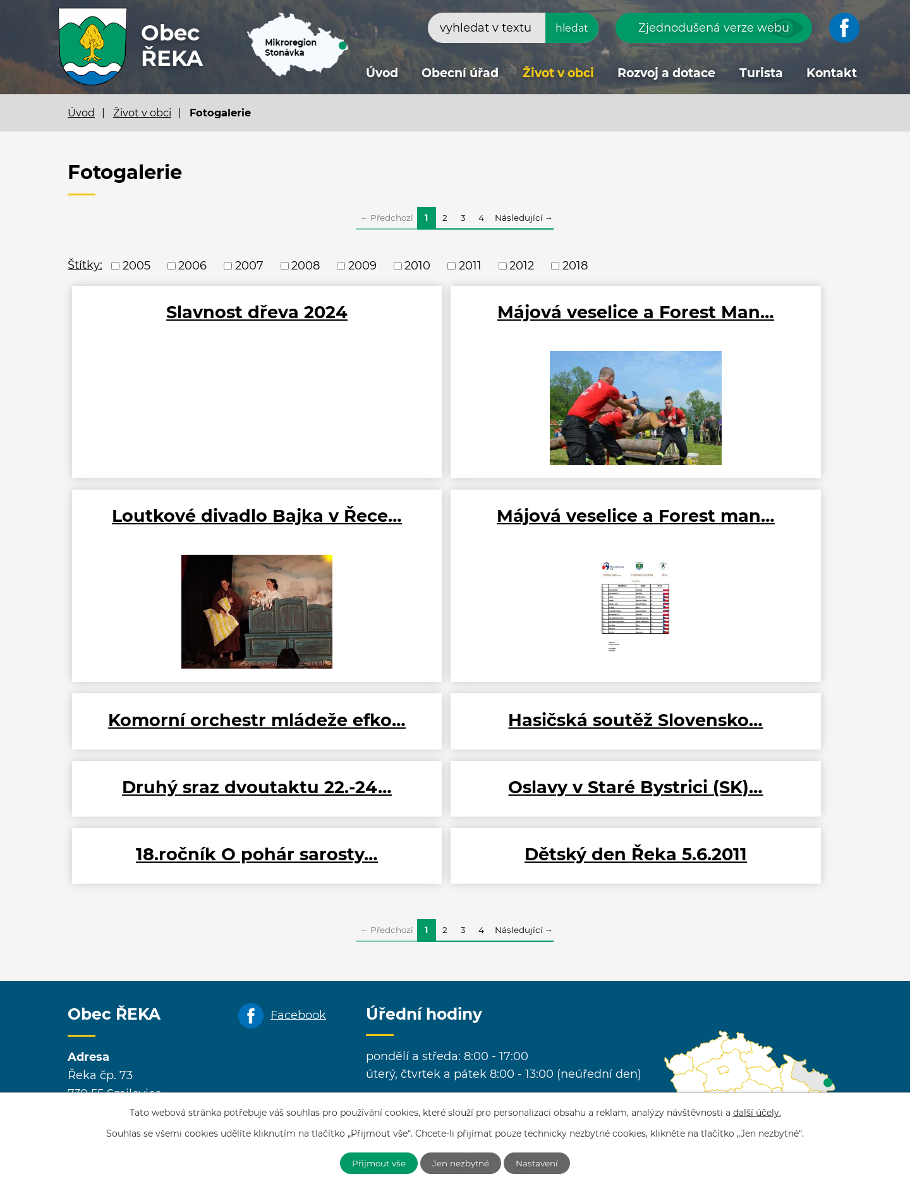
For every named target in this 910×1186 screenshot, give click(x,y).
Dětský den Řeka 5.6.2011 (197, 802)
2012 (521, 266)
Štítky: (85, 265)
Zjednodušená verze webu (713, 28)
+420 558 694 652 (173, 1071)
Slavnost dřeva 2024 (197, 312)
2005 (136, 266)
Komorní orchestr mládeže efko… (455, 531)
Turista (761, 73)
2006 (192, 266)
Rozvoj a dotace (666, 73)
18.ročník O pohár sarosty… (713, 741)
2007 (249, 266)
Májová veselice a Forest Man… (455, 323)
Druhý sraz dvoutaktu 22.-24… (196, 741)
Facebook (298, 963)
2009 (362, 266)
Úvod (382, 73)
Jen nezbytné (462, 1162)
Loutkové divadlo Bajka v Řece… (713, 323)
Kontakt (831, 73)
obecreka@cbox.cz (177, 1090)
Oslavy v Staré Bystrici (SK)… (455, 741)
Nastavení (542, 1162)
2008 (305, 266)
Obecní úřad (460, 73)
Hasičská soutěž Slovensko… (713, 531)
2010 (417, 266)
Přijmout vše (375, 1162)
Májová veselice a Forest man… (196, 531)
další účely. (757, 1112)
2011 (470, 266)
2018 (575, 266)
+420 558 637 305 (276, 1071)
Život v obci (558, 73)
